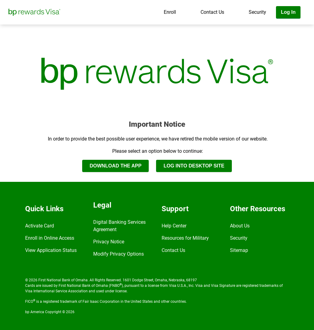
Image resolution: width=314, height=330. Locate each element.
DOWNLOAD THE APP (115, 165)
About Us (240, 226)
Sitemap (239, 250)
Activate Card (39, 226)
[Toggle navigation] (307, 29)
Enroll (170, 12)
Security (257, 12)
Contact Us (212, 12)
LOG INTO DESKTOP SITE (193, 165)
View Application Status (51, 250)
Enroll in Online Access (49, 238)
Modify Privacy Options (118, 254)
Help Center (174, 226)
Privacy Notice (108, 242)
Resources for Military (185, 238)
